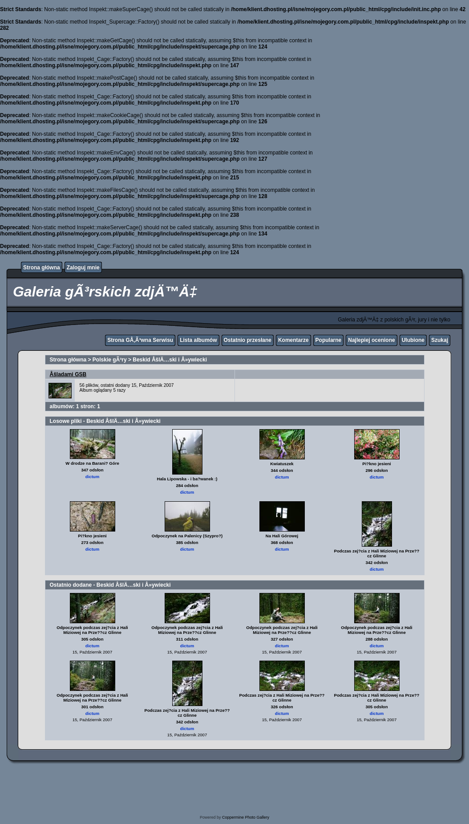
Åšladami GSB (68, 374)
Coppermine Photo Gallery (245, 817)
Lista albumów (198, 340)
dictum (92, 476)
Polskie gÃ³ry (110, 360)
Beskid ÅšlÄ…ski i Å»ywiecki (170, 360)
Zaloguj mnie (83, 267)
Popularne (328, 340)
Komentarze (293, 340)
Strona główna (41, 267)
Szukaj (439, 340)
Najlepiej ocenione (371, 340)
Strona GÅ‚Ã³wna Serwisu (140, 340)
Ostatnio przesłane (247, 340)
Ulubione (413, 340)
